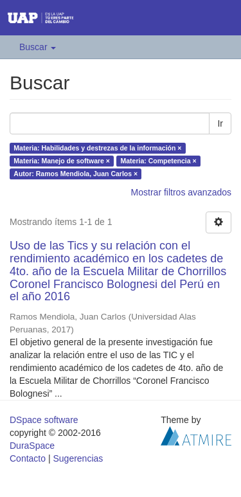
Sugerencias (78, 458)
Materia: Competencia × (158, 161)
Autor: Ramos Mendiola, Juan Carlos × (75, 173)
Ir (220, 123)
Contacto (28, 458)
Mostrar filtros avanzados (181, 192)
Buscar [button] (37, 47)
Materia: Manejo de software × (61, 161)
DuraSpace (32, 445)
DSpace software (44, 420)
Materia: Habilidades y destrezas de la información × (97, 148)
